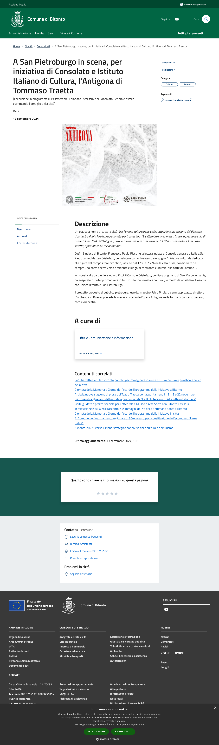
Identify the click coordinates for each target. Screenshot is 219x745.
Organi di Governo (19, 637)
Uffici (12, 646)
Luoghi (165, 667)
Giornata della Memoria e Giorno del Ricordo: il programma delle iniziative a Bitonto (128, 389)
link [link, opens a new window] (142, 724)
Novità (29, 46)
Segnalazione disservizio (74, 689)
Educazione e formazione (125, 637)
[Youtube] (175, 19)
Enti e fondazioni (19, 651)
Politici (13, 656)
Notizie (165, 637)
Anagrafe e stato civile (73, 637)
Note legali (116, 698)
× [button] (215, 708)
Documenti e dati (19, 666)
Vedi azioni (169, 70)
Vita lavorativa (68, 642)
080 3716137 (29, 694)
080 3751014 (46, 694)
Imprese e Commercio (72, 646)
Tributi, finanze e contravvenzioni (130, 646)
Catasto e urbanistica (72, 651)
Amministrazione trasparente (127, 684)
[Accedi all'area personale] (193, 5)
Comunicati (43, 46)
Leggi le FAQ (67, 694)
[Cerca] (206, 19)
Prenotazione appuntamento (77, 684)
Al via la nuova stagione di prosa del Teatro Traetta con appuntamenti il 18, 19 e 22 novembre (135, 394)
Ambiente (116, 651)
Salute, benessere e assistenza (128, 656)
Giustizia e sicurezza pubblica (127, 641)
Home (16, 46)
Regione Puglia (17, 4)
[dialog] (109, 724)
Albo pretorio (118, 689)
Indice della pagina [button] (27, 218)
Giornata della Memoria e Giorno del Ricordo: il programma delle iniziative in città (127, 413)
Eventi (164, 662)
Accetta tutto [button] (96, 731)
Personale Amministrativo (24, 661)
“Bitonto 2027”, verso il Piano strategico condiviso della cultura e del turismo (124, 428)
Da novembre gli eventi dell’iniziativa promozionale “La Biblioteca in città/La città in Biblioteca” (135, 399)
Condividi (169, 63)
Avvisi (164, 646)
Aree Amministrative (21, 642)
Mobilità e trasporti (71, 656)
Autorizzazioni (118, 661)
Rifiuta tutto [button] (123, 731)
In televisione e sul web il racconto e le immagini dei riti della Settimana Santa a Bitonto (131, 408)
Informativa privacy (121, 694)
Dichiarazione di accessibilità (127, 703)
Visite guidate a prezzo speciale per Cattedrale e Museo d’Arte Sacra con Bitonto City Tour (132, 404)
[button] (109, 739)
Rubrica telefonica (19, 699)
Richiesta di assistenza (73, 698)
